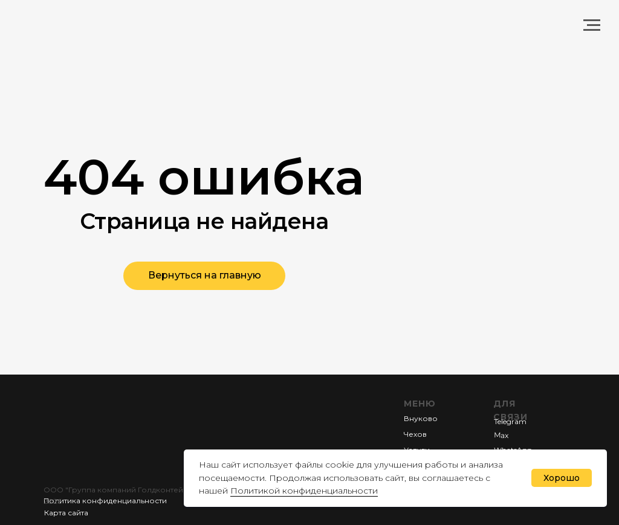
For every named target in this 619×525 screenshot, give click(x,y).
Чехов (415, 434)
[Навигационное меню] (591, 25)
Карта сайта (66, 512)
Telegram (510, 421)
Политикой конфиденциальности (304, 490)
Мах (501, 434)
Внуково (421, 418)
